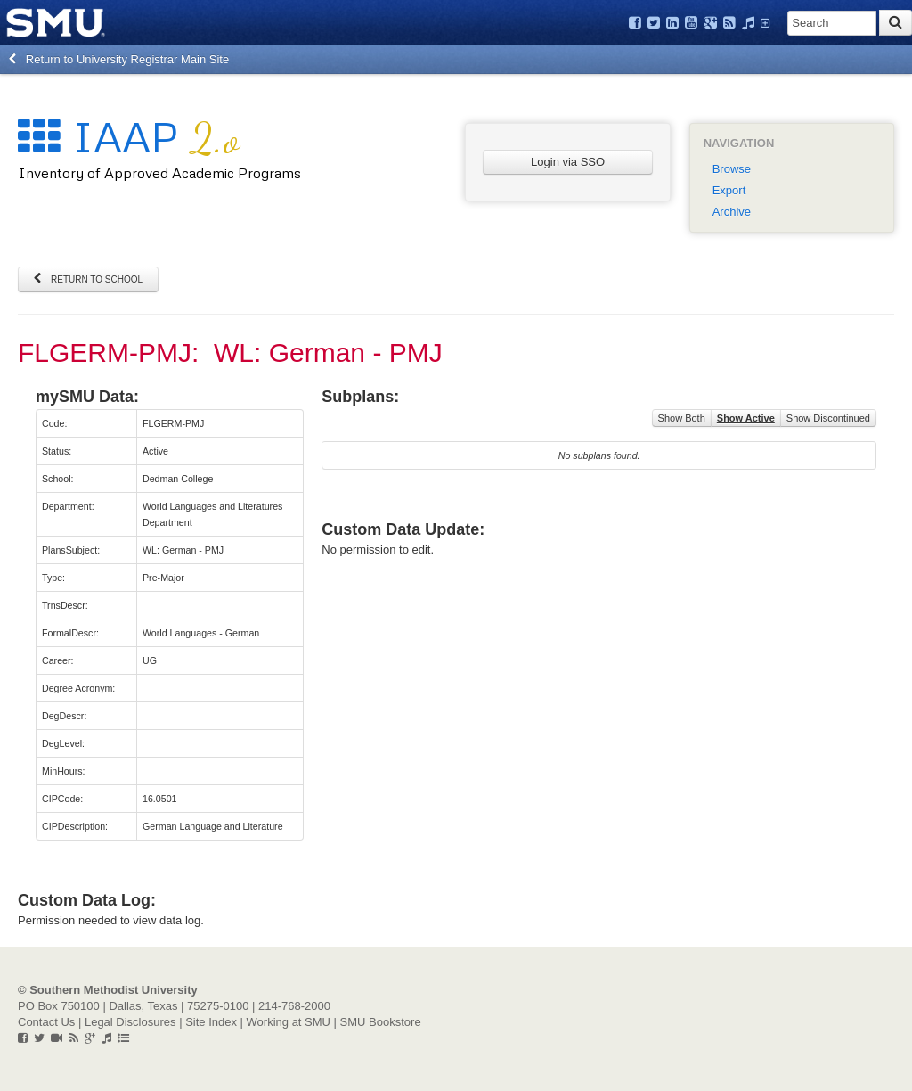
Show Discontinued (828, 418)
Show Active (746, 418)
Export (729, 190)
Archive (731, 211)
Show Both (681, 418)
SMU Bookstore (380, 1022)
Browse (731, 169)
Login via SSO (568, 161)
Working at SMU (288, 1022)
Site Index (211, 1022)
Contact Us (46, 1022)
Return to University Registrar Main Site (119, 59)
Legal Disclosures (130, 1022)
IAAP (129, 136)
